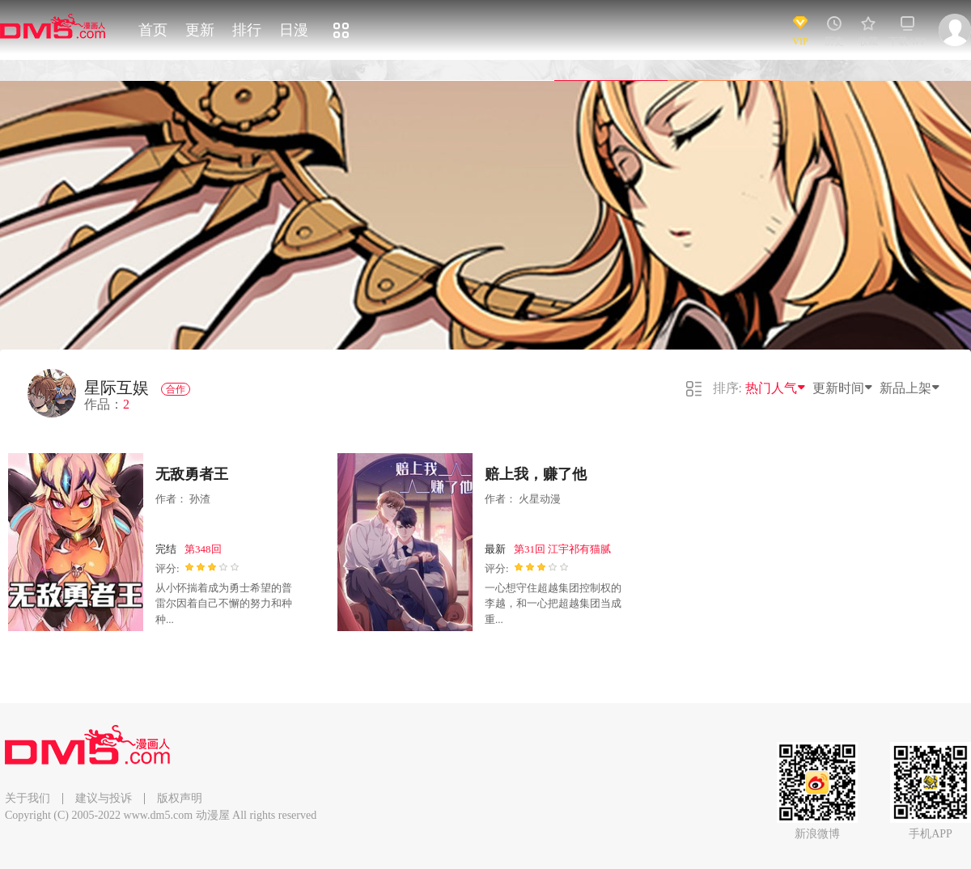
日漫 (293, 30)
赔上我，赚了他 (536, 474)
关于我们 (27, 798)
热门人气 (776, 388)
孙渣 (199, 499)
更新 (199, 30)
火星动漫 (540, 499)
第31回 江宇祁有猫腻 (562, 549)
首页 (152, 30)
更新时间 (843, 388)
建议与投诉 (103, 798)
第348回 (203, 549)
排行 (246, 30)
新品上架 (910, 388)
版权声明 (179, 798)
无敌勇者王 (191, 474)
